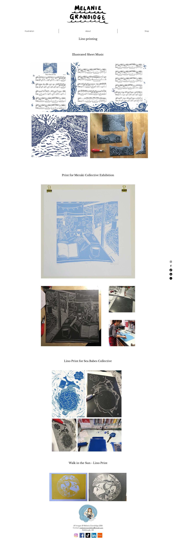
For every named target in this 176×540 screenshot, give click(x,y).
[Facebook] (82, 535)
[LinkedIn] (94, 535)
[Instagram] (76, 535)
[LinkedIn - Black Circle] (171, 274)
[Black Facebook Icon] (171, 266)
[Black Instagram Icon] (171, 261)
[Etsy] (171, 278)
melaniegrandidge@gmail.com (91, 528)
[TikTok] (171, 270)
